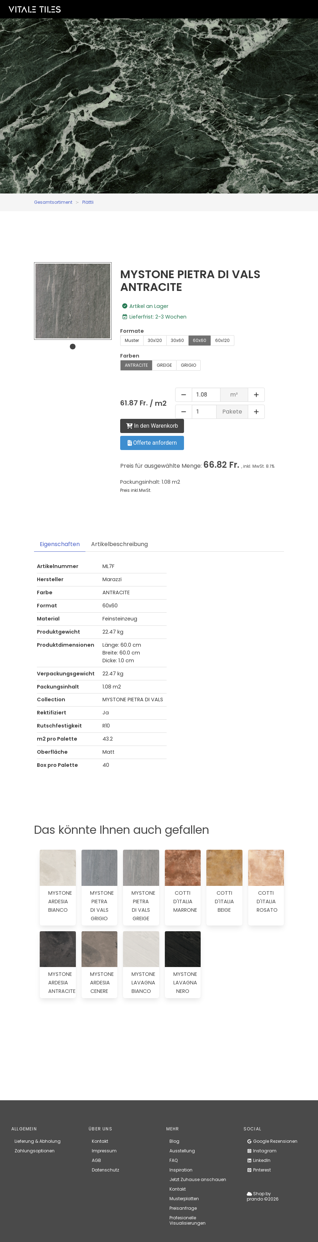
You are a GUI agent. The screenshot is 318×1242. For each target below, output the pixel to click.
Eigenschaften (60, 544)
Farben (129, 355)
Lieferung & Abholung (38, 1141)
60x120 (222, 340)
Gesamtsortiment (53, 202)
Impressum (104, 1151)
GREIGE (164, 365)
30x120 (155, 340)
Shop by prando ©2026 (263, 1196)
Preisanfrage (183, 1208)
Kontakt (100, 1141)
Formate (132, 331)
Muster (132, 340)
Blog (174, 1141)
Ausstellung (182, 1151)
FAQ (173, 1160)
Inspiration (181, 1170)
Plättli (88, 202)
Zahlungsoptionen (35, 1151)
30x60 (177, 340)
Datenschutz (105, 1170)
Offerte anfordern (152, 442)
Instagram (262, 1151)
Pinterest (259, 1170)
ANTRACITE (136, 365)
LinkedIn (258, 1160)
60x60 (199, 340)
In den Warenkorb (152, 425)
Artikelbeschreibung (119, 544)
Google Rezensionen (272, 1141)
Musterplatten (184, 1199)
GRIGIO (188, 365)
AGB (96, 1160)
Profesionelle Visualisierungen (187, 1220)
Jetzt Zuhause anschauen (197, 1179)
